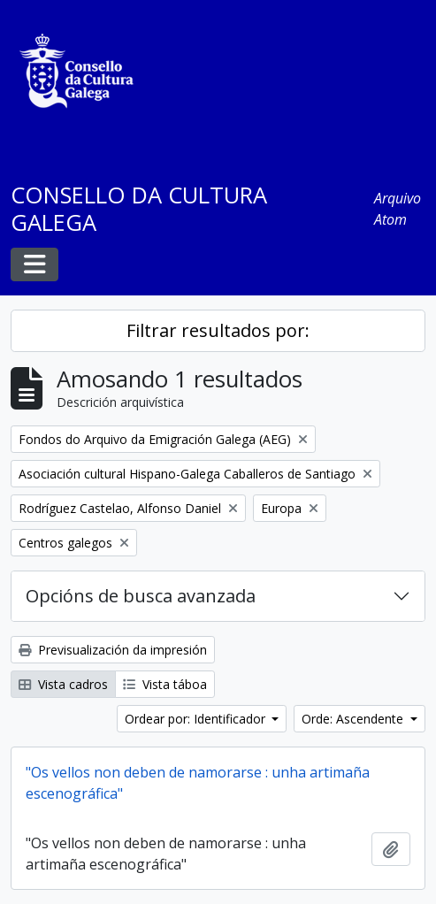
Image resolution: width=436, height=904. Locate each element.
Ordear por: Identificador (197, 718)
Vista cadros (63, 684)
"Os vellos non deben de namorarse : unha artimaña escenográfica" (198, 782)
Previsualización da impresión (113, 649)
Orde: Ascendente (354, 718)
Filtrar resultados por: (218, 330)
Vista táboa (165, 684)
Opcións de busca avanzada (141, 596)
